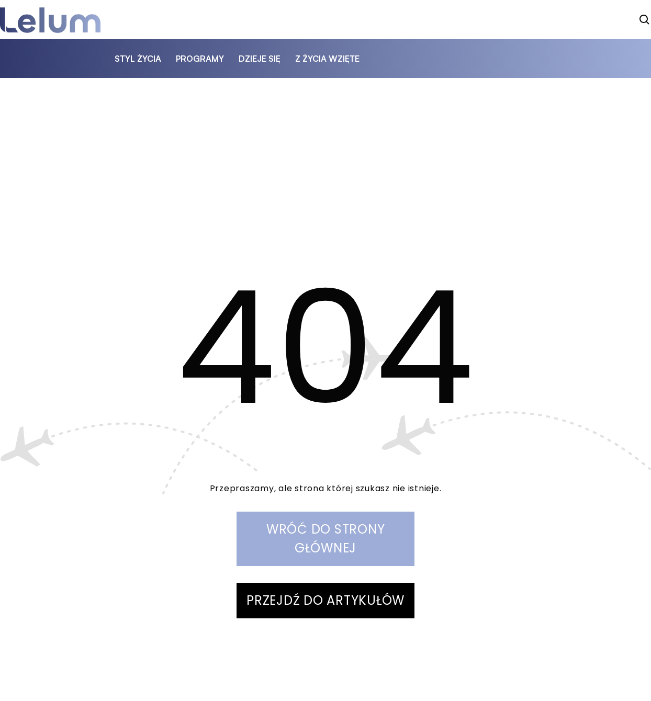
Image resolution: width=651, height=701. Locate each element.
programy (200, 58)
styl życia (138, 58)
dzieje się (259, 58)
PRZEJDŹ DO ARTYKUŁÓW (325, 600)
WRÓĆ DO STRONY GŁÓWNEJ (325, 539)
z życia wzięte (327, 58)
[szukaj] (644, 20)
